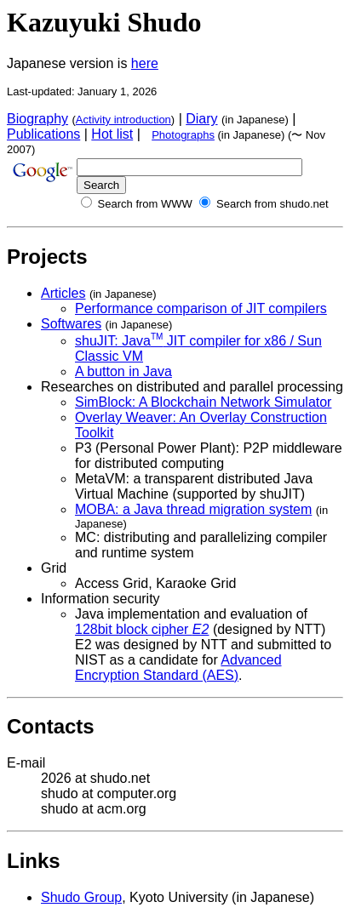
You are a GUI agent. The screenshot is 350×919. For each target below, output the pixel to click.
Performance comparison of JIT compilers (201, 308)
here (144, 63)
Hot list (112, 134)
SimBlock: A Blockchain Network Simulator (203, 402)
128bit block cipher (142, 629)
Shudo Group (81, 897)
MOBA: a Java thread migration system (193, 509)
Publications (43, 134)
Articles (63, 293)
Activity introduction (123, 119)
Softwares (71, 324)
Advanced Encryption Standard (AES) (178, 667)
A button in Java (123, 371)
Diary (201, 118)
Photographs (183, 134)
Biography (37, 118)
